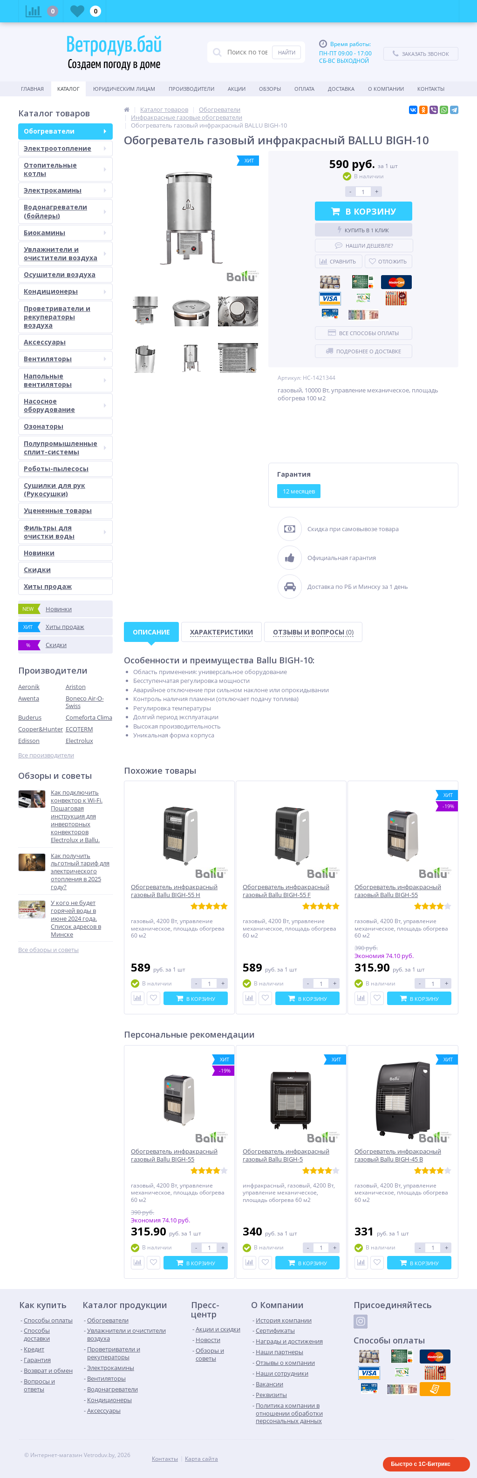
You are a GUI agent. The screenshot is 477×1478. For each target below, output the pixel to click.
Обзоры (270, 88)
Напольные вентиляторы (65, 380)
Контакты (430, 88)
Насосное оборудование (65, 405)
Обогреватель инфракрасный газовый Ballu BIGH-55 (397, 891)
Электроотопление (65, 148)
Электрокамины (65, 190)
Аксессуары (45, 341)
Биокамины (65, 232)
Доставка (341, 88)
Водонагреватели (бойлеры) (65, 211)
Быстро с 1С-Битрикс (420, 1464)
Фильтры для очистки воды (65, 531)
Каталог (68, 88)
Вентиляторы (65, 358)
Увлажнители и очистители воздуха (65, 253)
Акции (236, 88)
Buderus (29, 717)
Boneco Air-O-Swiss (85, 702)
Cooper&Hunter (40, 729)
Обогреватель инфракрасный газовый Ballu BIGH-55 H (174, 891)
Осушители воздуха (59, 274)
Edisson (29, 740)
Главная (32, 88)
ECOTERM (79, 729)
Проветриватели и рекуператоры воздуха (57, 317)
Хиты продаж (48, 586)
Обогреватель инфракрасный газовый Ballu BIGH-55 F (286, 891)
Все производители (46, 755)
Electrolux (79, 740)
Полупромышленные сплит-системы (65, 447)
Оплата (304, 88)
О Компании (386, 88)
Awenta (28, 698)
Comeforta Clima (89, 717)
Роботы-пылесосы (56, 468)
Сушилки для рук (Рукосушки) (54, 489)
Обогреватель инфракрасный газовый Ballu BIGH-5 (286, 1155)
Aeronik (29, 686)
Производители (191, 88)
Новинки (39, 552)
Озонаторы (43, 426)
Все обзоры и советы (48, 950)
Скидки (37, 569)
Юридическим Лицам (124, 88)
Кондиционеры (65, 291)
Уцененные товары (58, 510)
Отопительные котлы (65, 169)
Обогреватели (65, 131)
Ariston (76, 686)
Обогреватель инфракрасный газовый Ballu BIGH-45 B (397, 1155)
